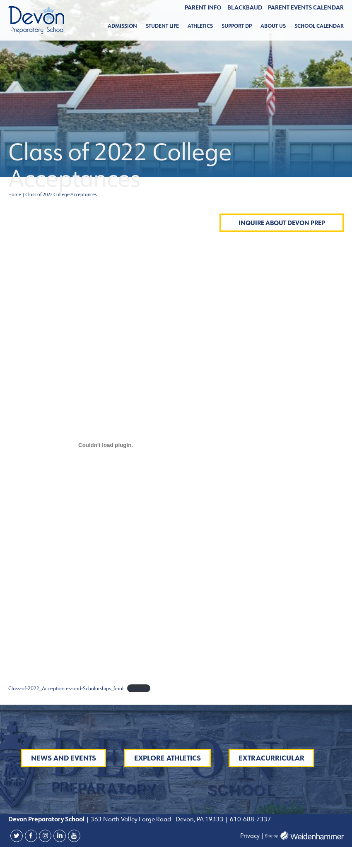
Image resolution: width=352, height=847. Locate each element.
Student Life (162, 26)
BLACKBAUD (244, 7)
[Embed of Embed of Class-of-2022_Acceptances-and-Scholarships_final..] (105, 445)
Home (14, 194)
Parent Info (203, 7)
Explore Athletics (167, 758)
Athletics (200, 26)
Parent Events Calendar (306, 7)
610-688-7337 (250, 819)
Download (138, 688)
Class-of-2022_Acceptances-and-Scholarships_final (65, 688)
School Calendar (319, 26)
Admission (122, 26)
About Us (273, 26)
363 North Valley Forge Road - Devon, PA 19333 (156, 819)
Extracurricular (271, 758)
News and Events (63, 758)
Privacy (250, 835)
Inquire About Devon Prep (282, 222)
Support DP (237, 26)
